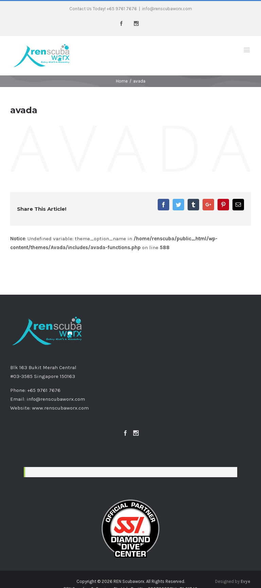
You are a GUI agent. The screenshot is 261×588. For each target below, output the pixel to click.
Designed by (232, 581)
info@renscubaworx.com (167, 8)
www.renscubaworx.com (60, 408)
